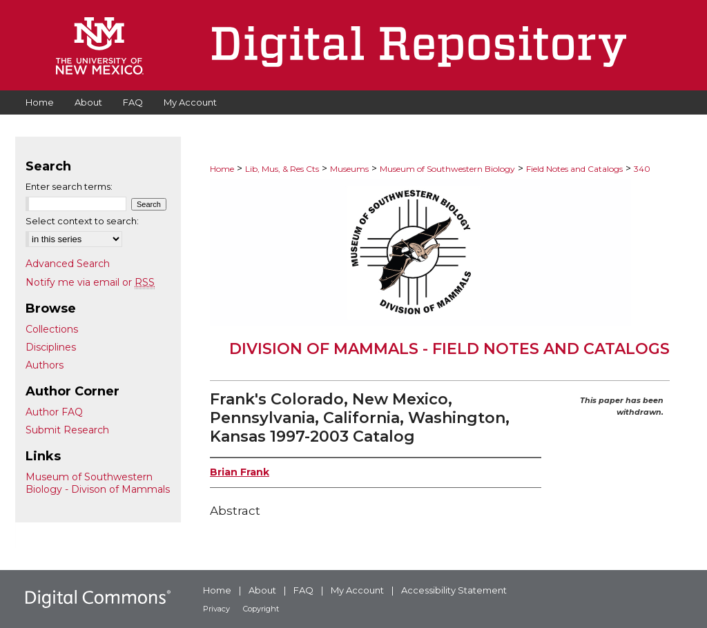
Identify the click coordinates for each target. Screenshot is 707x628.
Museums (349, 169)
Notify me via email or (90, 282)
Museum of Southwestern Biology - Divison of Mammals (98, 483)
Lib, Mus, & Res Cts (282, 169)
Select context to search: (82, 220)
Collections (52, 329)
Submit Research (67, 430)
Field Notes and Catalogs (574, 169)
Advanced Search (68, 263)
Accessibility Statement (454, 590)
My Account (357, 590)
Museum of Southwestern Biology (447, 169)
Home (222, 169)
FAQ (303, 590)
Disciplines (51, 347)
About (262, 590)
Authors (45, 365)
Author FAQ (54, 412)
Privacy (216, 609)
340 (642, 169)
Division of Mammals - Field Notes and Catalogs (449, 349)
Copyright (261, 609)
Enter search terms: (69, 186)
